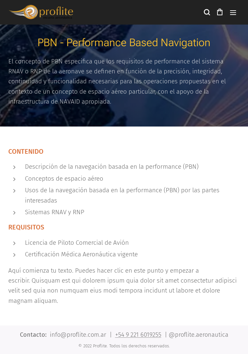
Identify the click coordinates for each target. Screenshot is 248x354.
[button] (206, 12)
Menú (233, 12)
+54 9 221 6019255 (138, 334)
